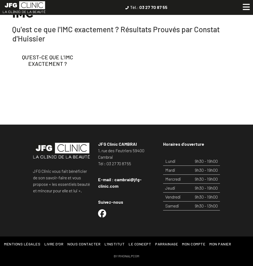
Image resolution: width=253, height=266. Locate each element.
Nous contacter (83, 244)
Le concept (140, 244)
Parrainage (166, 244)
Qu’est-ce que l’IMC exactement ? (47, 60)
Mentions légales (22, 244)
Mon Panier (220, 244)
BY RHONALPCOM (126, 256)
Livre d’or (53, 244)
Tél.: (148, 7)
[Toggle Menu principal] (246, 7)
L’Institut (115, 244)
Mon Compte (193, 244)
